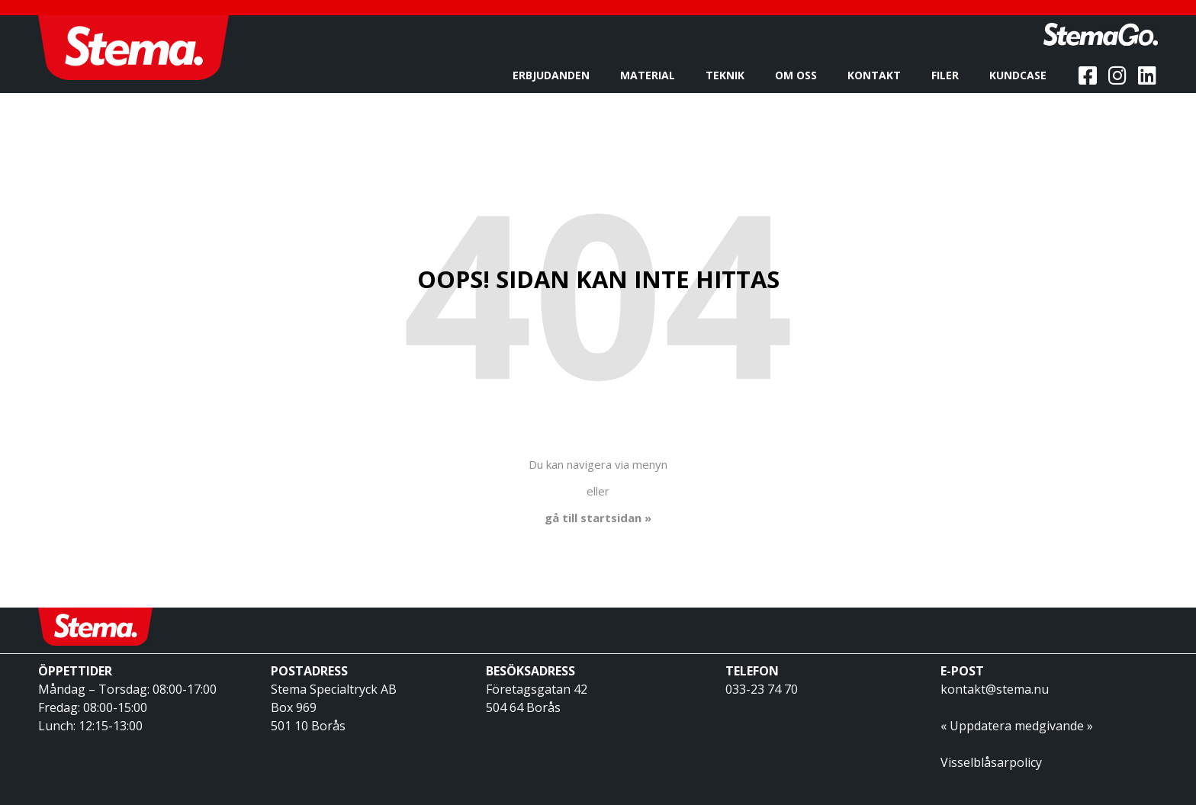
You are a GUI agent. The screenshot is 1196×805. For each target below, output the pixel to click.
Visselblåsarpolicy (991, 762)
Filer (948, 75)
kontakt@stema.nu (994, 689)
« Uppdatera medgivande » (1016, 725)
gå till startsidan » (598, 517)
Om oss (800, 75)
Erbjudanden (555, 75)
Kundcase (1021, 75)
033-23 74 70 (761, 689)
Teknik (729, 75)
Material (651, 75)
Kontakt (877, 75)
